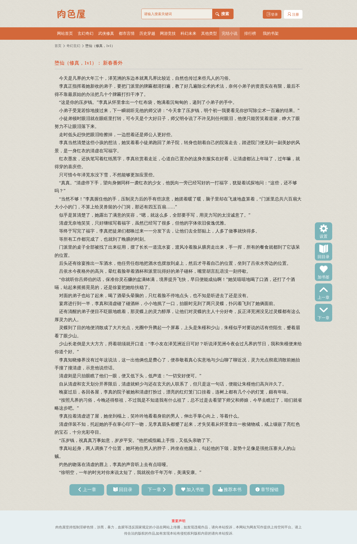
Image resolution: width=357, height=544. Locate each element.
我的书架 (271, 33)
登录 (272, 14)
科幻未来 (188, 33)
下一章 (323, 317)
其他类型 (209, 33)
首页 (58, 46)
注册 (293, 14)
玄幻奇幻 (85, 33)
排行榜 (250, 33)
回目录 (323, 256)
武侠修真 (106, 33)
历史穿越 (147, 33)
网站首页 (65, 33)
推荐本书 (232, 489)
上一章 (323, 297)
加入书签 (195, 489)
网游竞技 (168, 33)
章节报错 (270, 489)
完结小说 (230, 33)
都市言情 (127, 33)
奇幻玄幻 (73, 46)
